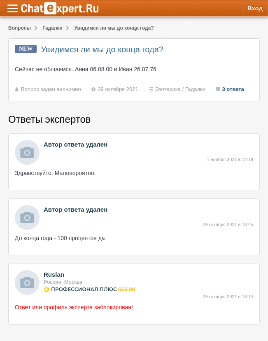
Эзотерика (168, 89)
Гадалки (195, 89)
